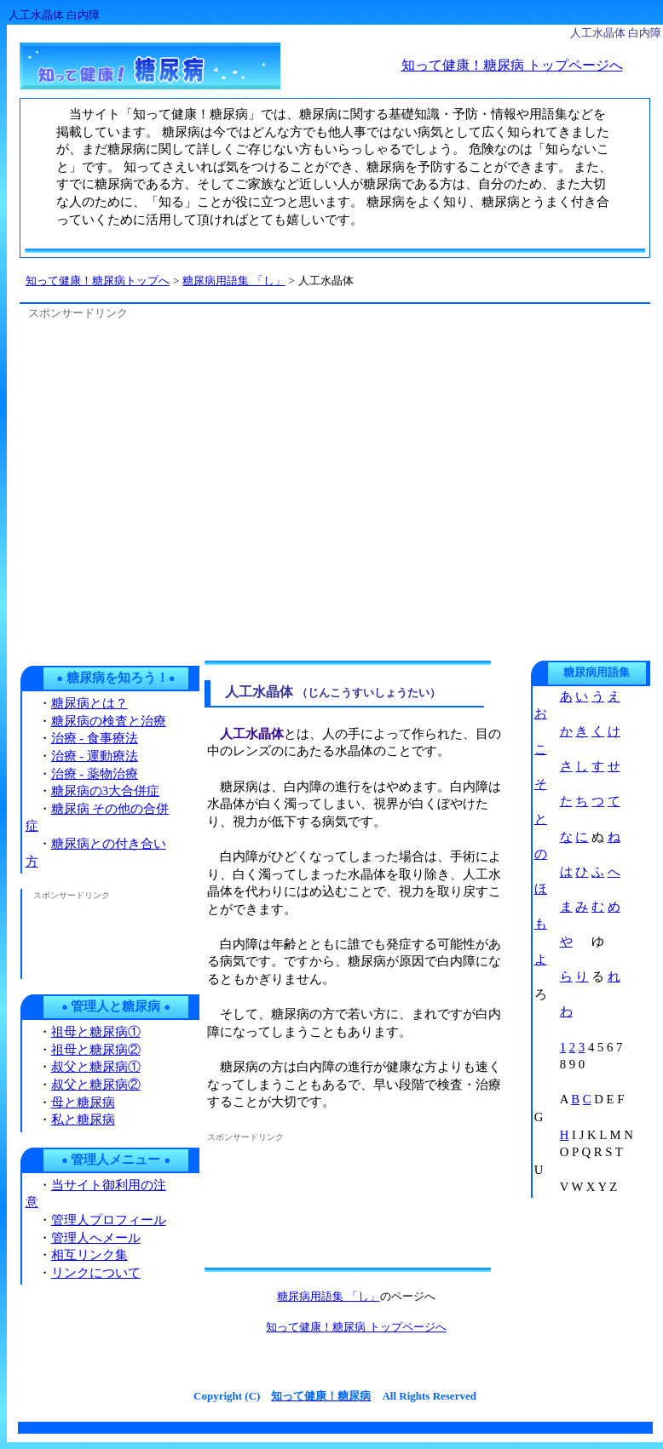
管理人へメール (96, 1238)
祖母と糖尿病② (96, 1050)
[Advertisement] (165, 487)
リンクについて (96, 1273)
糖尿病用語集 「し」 (328, 1297)
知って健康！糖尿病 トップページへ (512, 65)
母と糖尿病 (83, 1102)
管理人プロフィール (108, 1220)
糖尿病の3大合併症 (105, 791)
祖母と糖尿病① (96, 1032)
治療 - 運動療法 (94, 756)
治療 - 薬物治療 (94, 774)
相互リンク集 (89, 1255)
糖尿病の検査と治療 (108, 721)
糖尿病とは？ (89, 703)
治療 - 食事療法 (94, 738)
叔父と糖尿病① (96, 1067)
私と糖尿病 (83, 1119)
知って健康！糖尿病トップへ (98, 280)
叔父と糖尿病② (96, 1084)
